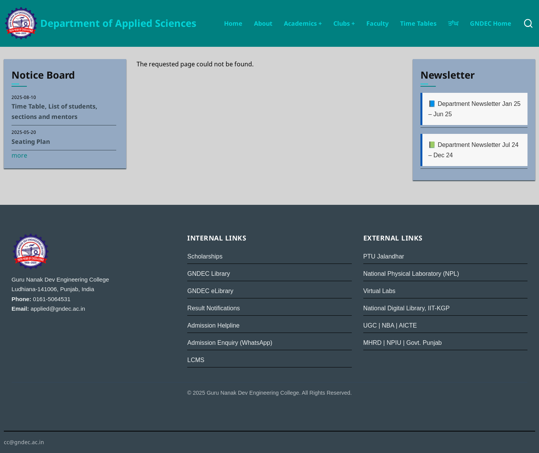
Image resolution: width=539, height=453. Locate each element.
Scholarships (205, 256)
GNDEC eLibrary (210, 291)
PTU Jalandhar (383, 256)
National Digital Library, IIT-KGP (406, 308)
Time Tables (418, 23)
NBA (388, 325)
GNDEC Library (208, 273)
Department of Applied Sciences (118, 23)
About (263, 23)
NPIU (394, 342)
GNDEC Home (490, 23)
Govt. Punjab (424, 342)
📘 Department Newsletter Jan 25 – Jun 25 (474, 108)
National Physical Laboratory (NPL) (411, 273)
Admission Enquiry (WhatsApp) (229, 342)
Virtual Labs (379, 291)
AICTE (408, 325)
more (19, 155)
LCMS (195, 360)
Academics (303, 23)
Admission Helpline (213, 325)
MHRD (372, 342)
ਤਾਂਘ (453, 23)
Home (233, 23)
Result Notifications (213, 308)
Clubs (344, 23)
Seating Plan (31, 141)
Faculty (377, 23)
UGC (370, 325)
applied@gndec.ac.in (58, 308)
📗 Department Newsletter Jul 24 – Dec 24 (473, 150)
